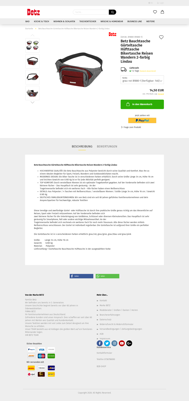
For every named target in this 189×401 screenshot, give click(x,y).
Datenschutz (105, 319)
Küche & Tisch (41, 21)
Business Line (134, 21)
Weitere (150, 21)
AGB (101, 334)
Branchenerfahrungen (110, 315)
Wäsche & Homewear (112, 21)
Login (160, 3)
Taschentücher (87, 21)
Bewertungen (107, 146)
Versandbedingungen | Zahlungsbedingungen (121, 329)
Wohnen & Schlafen (64, 21)
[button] (81, 276)
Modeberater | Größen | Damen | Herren (119, 310)
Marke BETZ (105, 305)
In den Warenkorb (139, 104)
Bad (27, 21)
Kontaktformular (104, 353)
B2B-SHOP (101, 366)
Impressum (105, 338)
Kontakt (103, 300)
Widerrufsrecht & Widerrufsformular (116, 324)
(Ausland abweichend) (148, 71)
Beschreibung (82, 146)
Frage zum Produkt (132, 127)
